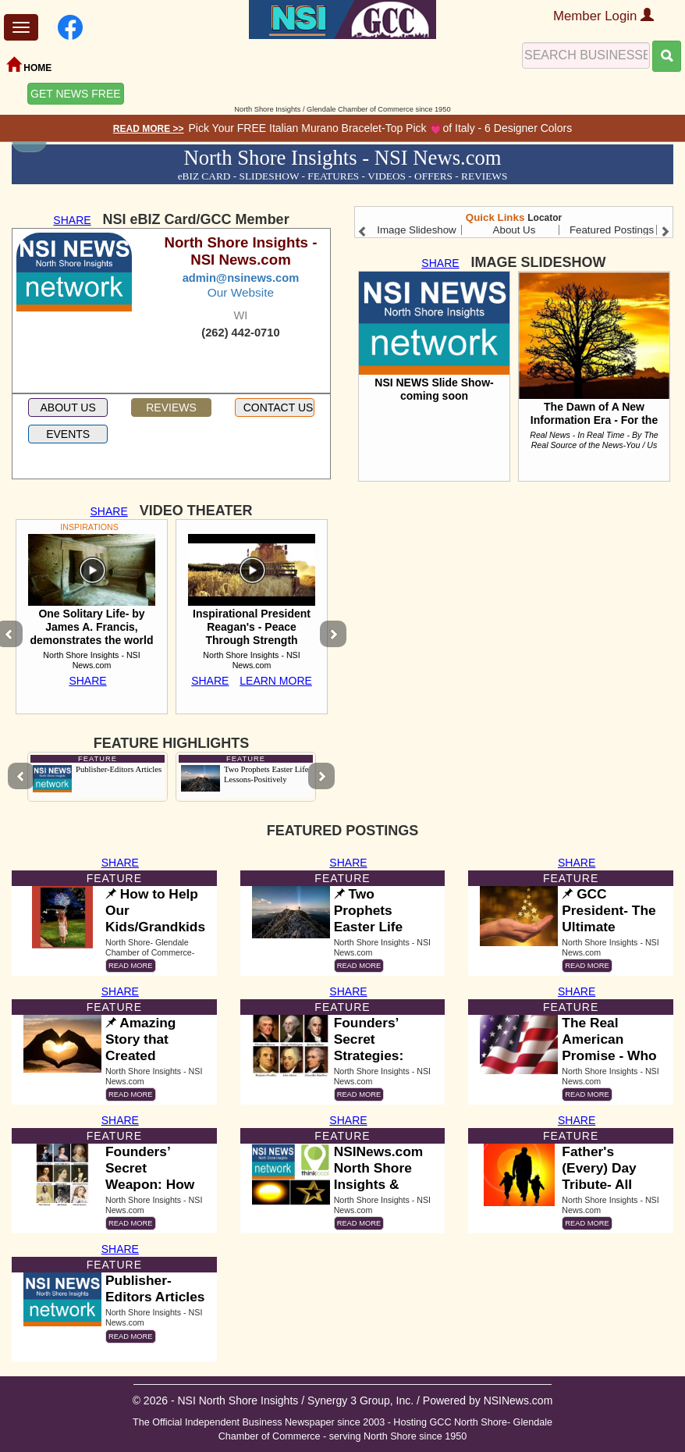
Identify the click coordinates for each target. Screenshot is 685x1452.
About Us (514, 230)
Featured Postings (612, 230)
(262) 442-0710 (240, 332)
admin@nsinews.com (241, 278)
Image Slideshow (416, 230)
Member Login (603, 16)
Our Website (241, 292)
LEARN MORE (276, 680)
